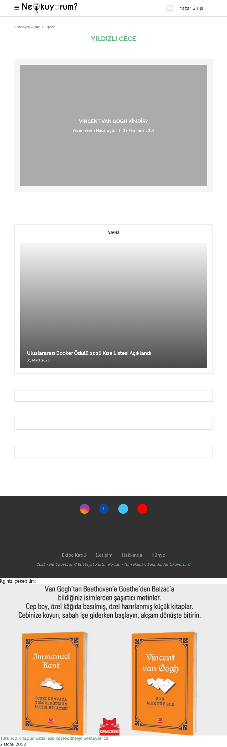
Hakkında (132, 555)
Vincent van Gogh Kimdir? (113, 121)
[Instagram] (85, 509)
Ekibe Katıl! (74, 555)
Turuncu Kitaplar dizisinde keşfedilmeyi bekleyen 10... (55, 738)
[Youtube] (142, 509)
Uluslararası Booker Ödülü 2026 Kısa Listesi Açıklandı (89, 353)
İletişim (104, 555)
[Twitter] (123, 509)
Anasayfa (22, 27)
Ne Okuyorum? (177, 564)
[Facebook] (104, 509)
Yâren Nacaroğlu (99, 130)
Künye (158, 555)
